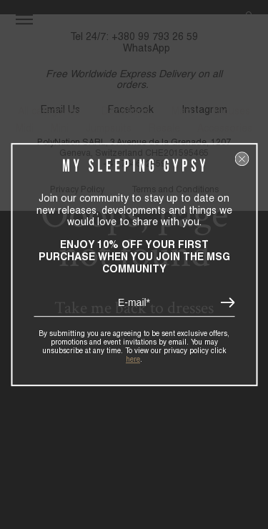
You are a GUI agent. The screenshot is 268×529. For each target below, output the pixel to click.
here (133, 359)
